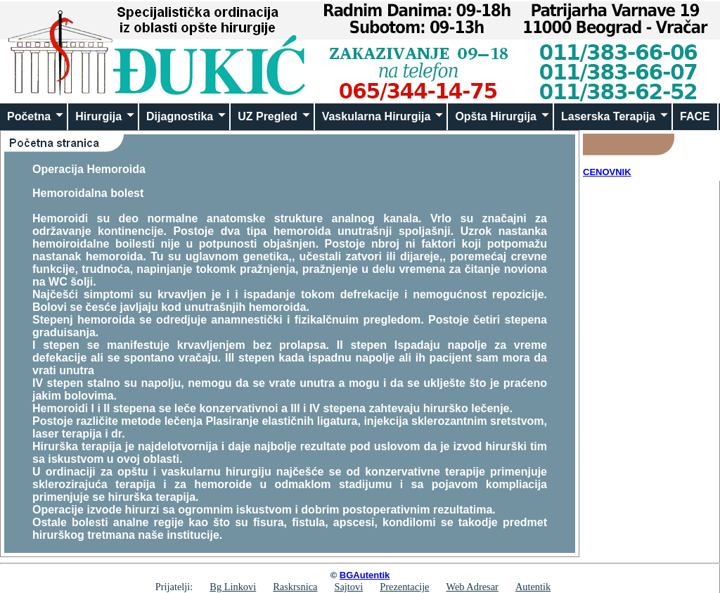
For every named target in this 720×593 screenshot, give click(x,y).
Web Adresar (472, 586)
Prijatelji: (174, 586)
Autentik (533, 586)
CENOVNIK (607, 172)
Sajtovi (348, 586)
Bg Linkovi (233, 586)
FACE (695, 116)
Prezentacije (404, 586)
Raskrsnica (295, 586)
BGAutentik (365, 575)
